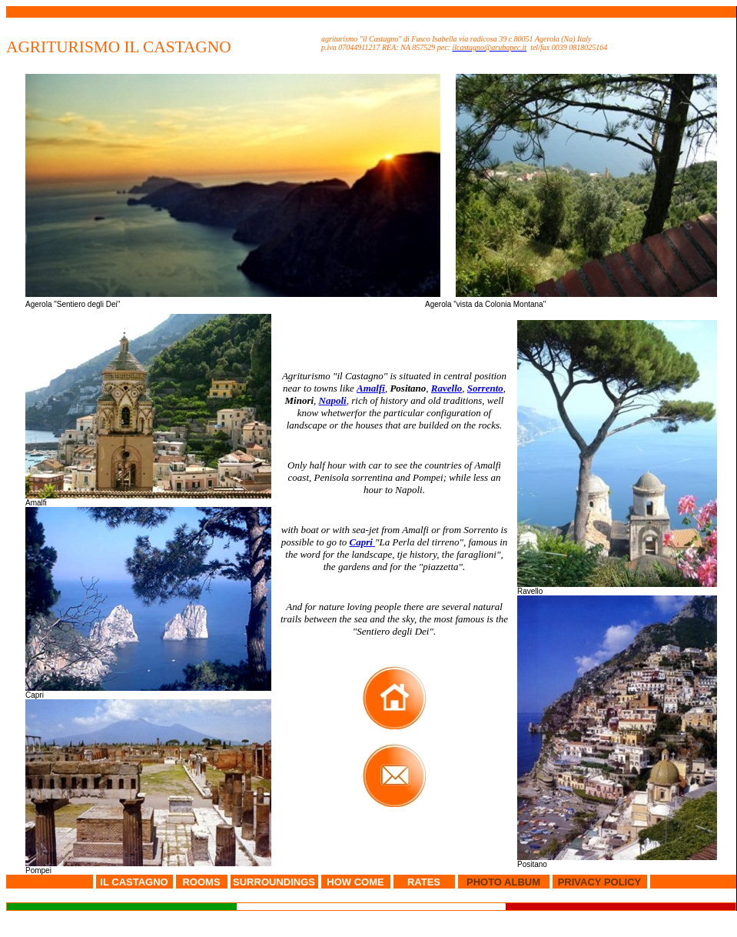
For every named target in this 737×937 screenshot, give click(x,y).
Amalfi (371, 388)
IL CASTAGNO (134, 882)
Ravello (446, 388)
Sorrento (485, 388)
